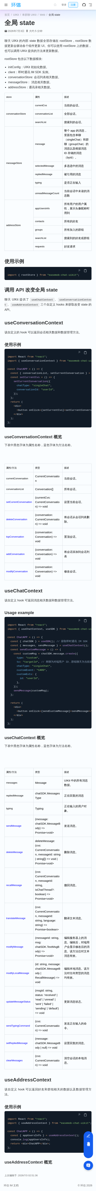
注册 (73, 4)
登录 (64, 4)
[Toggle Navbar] (90, 4)
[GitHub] (84, 5)
